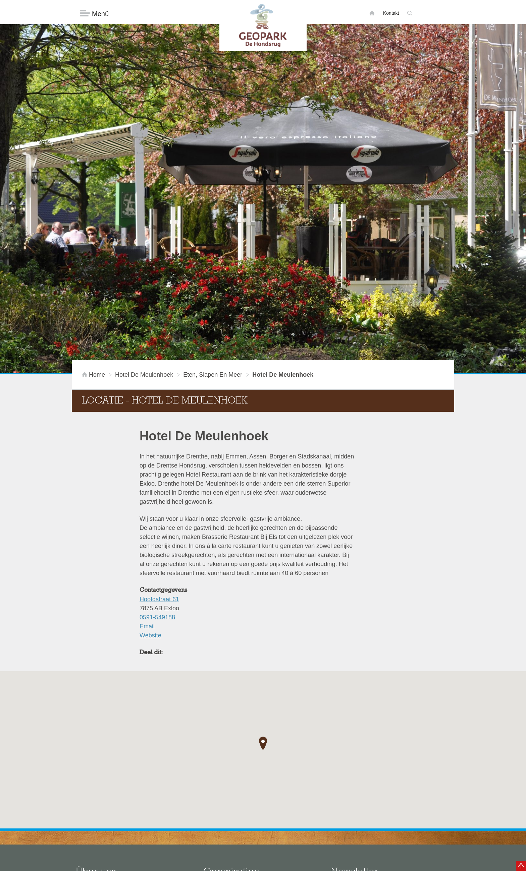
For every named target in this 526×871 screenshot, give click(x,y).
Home (94, 281)
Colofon (224, 862)
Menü (94, 13)
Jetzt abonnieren (366, 834)
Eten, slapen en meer (212, 281)
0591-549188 (157, 524)
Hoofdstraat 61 (159, 506)
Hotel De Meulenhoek (144, 281)
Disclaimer (199, 862)
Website (150, 542)
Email (147, 533)
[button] (263, 650)
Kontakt (391, 13)
